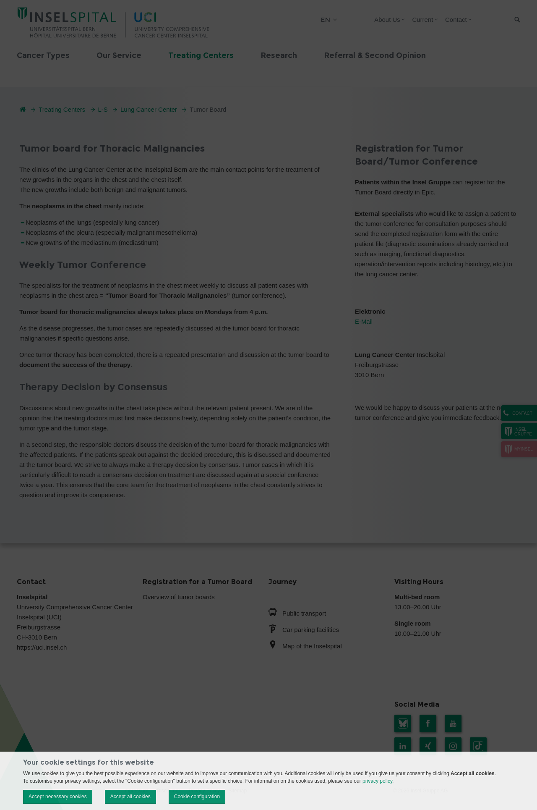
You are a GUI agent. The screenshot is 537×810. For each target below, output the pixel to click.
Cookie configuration (197, 797)
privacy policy (377, 781)
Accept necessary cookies (58, 797)
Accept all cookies (130, 797)
